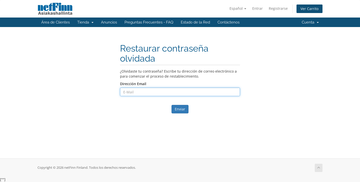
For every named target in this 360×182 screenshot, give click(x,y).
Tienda (85, 22)
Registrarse (278, 8)
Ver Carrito (309, 8)
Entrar (257, 8)
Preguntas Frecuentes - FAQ (148, 22)
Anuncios (109, 22)
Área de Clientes (55, 22)
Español (238, 8)
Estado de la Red (195, 22)
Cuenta (310, 22)
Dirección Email (133, 83)
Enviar (180, 109)
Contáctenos (229, 22)
